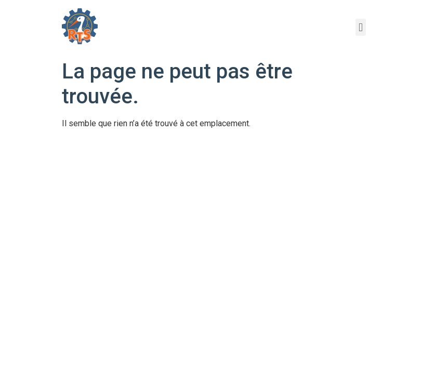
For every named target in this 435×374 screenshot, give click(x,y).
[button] (360, 27)
